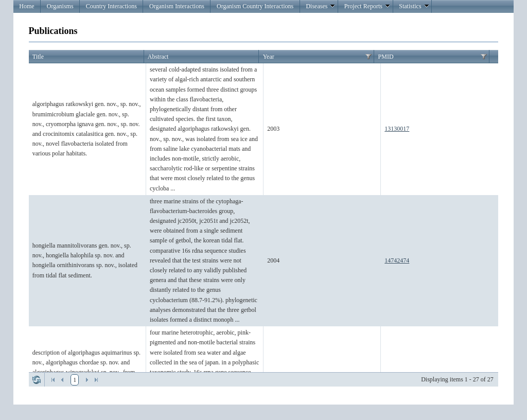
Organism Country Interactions (255, 6)
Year (268, 56)
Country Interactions (111, 6)
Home (26, 6)
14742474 (396, 260)
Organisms (60, 6)
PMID (386, 56)
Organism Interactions (176, 6)
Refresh (36, 380)
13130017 (396, 128)
